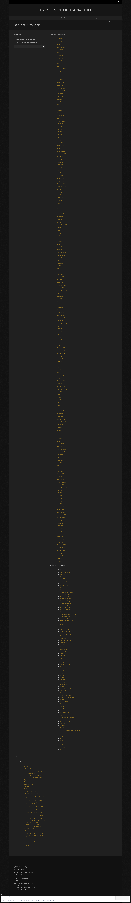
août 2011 (60, 424)
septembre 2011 (62, 422)
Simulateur (63, 723)
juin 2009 (59, 496)
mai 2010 (59, 466)
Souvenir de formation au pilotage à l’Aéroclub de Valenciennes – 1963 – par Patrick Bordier (24, 878)
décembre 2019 (61, 151)
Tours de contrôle (29, 828)
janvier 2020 (60, 148)
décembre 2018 (61, 184)
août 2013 (60, 359)
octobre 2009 (61, 485)
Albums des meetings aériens (32, 793)
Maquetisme (63, 677)
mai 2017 (59, 236)
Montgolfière (63, 686)
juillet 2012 (60, 394)
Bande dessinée (65, 618)
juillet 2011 (60, 427)
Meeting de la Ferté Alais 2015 (35, 826)
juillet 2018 (60, 197)
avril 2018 (59, 206)
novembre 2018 (61, 186)
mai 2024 (59, 52)
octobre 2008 (61, 517)
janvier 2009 (60, 509)
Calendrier (27, 786)
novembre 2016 (61, 252)
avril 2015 (59, 304)
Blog (29, 18)
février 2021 (60, 113)
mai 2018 (59, 203)
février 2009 (60, 506)
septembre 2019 (62, 159)
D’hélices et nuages (32, 791)
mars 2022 (60, 80)
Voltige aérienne (64, 747)
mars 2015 (60, 307)
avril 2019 (59, 173)
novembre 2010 (61, 449)
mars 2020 (60, 143)
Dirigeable (63, 644)
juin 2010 (59, 463)
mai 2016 (59, 269)
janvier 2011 (60, 444)
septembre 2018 (62, 192)
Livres (71, 18)
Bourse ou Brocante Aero (67, 620)
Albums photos (37, 18)
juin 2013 (59, 364)
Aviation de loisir (65, 596)
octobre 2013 (61, 353)
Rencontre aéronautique (67, 717)
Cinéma (62, 627)
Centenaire (63, 623)
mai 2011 (59, 433)
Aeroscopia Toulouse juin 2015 (36, 820)
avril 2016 (59, 271)
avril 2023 (59, 61)
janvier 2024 (60, 58)
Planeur (62, 706)
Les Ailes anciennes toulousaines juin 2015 (33, 823)
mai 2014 (59, 334)
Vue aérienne (64, 749)
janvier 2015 (60, 312)
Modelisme (63, 684)
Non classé (63, 691)
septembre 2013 (62, 356)
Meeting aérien (64, 682)
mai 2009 (59, 498)
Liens (75, 18)
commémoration (65, 631)
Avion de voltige (64, 612)
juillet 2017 (60, 230)
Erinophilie (63, 651)
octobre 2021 (61, 91)
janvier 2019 (60, 181)
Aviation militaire (65, 607)
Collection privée (65, 629)
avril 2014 (59, 337)
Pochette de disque (32, 773)
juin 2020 (59, 135)
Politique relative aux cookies (48, 900)
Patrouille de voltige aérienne (68, 697)
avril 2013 (59, 370)
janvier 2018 (60, 214)
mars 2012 (60, 405)
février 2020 (60, 146)
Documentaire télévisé (66, 647)
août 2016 (60, 260)
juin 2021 (59, 102)
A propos (81, 18)
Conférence (63, 638)
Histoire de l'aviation (66, 664)
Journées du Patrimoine (67, 671)
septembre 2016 (62, 258)
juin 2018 (59, 200)
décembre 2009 (61, 479)
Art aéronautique (65, 583)
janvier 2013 (60, 378)
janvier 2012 (60, 411)
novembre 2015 (61, 285)
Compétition (63, 636)
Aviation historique (65, 603)
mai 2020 (59, 137)
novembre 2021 (61, 88)
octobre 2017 (61, 222)
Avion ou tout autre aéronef (68, 614)
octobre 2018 (61, 189)
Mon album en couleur (30, 782)
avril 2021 (59, 107)
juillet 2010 (60, 460)
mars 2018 (60, 208)
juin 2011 (59, 430)
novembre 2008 (61, 515)
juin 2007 (59, 561)
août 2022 (60, 72)
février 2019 (60, 178)
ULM (61, 736)
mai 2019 (59, 170)
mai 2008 (59, 531)
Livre (61, 673)
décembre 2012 (61, 381)
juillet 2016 (60, 263)
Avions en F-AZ (31, 839)
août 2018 (60, 195)
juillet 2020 (60, 132)
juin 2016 (59, 266)
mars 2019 (60, 176)
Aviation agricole (65, 588)
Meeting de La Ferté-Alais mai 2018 (35, 797)
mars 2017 (60, 241)
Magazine (63, 675)
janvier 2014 (60, 345)
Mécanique (63, 680)
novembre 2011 (61, 416)
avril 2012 (59, 403)
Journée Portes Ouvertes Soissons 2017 (33, 803)
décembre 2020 (61, 118)
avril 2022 (59, 77)
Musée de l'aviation (65, 688)
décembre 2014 (61, 315)
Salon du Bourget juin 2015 (35, 818)
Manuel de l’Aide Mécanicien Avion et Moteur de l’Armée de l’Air (24, 888)
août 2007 (60, 556)
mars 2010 (60, 471)
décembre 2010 (61, 446)
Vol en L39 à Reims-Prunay (34, 778)
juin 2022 (59, 74)
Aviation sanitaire (65, 609)
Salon (61, 719)
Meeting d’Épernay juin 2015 (35, 816)
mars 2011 (60, 438)
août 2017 (60, 228)
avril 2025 (59, 41)
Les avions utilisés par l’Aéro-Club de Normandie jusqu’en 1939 (35, 835)
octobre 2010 (61, 452)
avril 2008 (59, 534)
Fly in (61, 660)
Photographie (64, 701)
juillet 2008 (60, 526)
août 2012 (60, 392)
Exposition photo (65, 658)
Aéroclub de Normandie (67, 579)
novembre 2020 (61, 121)
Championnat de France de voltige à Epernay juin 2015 (34, 813)
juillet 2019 (60, 165)
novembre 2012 (61, 383)
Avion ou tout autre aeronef (68, 616)
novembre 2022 (61, 69)
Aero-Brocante (64, 577)
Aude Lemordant (65, 585)
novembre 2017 (61, 219)
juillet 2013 (60, 362)
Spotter (62, 726)
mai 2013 (59, 367)
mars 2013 (60, 372)
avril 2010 (59, 468)
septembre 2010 (62, 455)
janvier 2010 (60, 476)
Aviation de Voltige (65, 601)
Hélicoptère (63, 662)
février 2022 (60, 83)
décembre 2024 (61, 47)
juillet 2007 (60, 559)
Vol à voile (63, 745)
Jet (60, 666)
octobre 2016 (61, 255)
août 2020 (60, 129)
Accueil (24, 18)
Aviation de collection (66, 594)
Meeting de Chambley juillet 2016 (34, 807)
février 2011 (60, 441)
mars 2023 (60, 63)
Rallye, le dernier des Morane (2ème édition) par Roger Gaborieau (24, 884)
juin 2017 (59, 233)
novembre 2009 (61, 482)
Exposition (63, 655)
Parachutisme (64, 693)
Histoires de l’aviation (49, 18)
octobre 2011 (61, 419)
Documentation (64, 649)
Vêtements (63, 740)
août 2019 (60, 162)
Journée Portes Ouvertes (67, 669)
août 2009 (60, 490)
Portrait (62, 708)
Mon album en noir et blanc (35, 771)
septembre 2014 (62, 323)
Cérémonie (63, 625)
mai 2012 (59, 400)
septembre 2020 (62, 126)
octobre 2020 (61, 124)
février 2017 (60, 244)
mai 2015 (59, 301)
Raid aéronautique (65, 712)
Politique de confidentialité (101, 18)
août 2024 (60, 50)
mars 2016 (60, 274)
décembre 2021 (61, 85)
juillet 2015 (60, 296)
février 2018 (60, 211)
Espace (62, 653)
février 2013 (60, 375)
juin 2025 (59, 39)
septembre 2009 (62, 487)
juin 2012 (59, 397)
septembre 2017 (62, 225)
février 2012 (60, 408)
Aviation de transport (66, 599)
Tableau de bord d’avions (34, 775)
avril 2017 (59, 238)
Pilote (61, 704)
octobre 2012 (61, 386)
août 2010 (60, 457)
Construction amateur (66, 640)
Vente (61, 738)
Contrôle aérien (62, 18)
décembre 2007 (61, 545)
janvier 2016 (60, 280)
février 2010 (60, 474)
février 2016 (60, 277)
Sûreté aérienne (64, 728)
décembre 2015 (61, 282)
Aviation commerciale (66, 592)
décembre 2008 (61, 512)
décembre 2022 (61, 66)
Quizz (61, 710)
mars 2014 (60, 340)
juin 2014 (59, 331)
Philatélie (62, 699)
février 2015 (60, 310)
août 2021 (60, 96)
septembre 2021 (62, 94)
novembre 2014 (61, 318)
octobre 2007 (61, 550)
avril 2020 (59, 140)
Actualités (63, 574)
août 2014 (60, 326)
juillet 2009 (60, 493)
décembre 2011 (61, 414)
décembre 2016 (61, 249)
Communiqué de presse (67, 634)
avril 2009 (59, 501)
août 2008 (60, 523)
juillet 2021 (60, 99)
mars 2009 (60, 504)
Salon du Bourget (65, 721)
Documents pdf (31, 841)
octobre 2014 (61, 321)
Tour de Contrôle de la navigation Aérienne (70, 731)
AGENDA (26, 766)
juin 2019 (59, 167)
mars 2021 (60, 110)
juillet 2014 (60, 329)
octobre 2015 (61, 288)
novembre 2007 (61, 548)
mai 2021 (59, 104)
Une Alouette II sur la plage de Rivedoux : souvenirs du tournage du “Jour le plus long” (24, 868)
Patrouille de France (66, 695)
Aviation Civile (64, 590)
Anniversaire (63, 581)
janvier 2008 (60, 542)
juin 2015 (59, 299)
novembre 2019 (61, 154)
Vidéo (61, 743)
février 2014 (60, 342)
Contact (88, 18)
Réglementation (64, 715)
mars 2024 (60, 55)
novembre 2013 (61, 351)
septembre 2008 (62, 520)
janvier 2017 (60, 247)
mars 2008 (60, 537)
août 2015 (60, 293)
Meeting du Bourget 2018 (34, 800)
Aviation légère (64, 605)
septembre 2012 (62, 389)
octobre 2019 (61, 156)
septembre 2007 (62, 553)
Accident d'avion (65, 572)
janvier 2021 (60, 115)
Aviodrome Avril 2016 (33, 810)
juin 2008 (59, 528)
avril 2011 (59, 435)
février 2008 (60, 539)
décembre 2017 (61, 217)
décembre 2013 (61, 348)
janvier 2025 (60, 44)
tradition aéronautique (66, 734)
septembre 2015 (62, 290)
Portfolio (26, 788)
